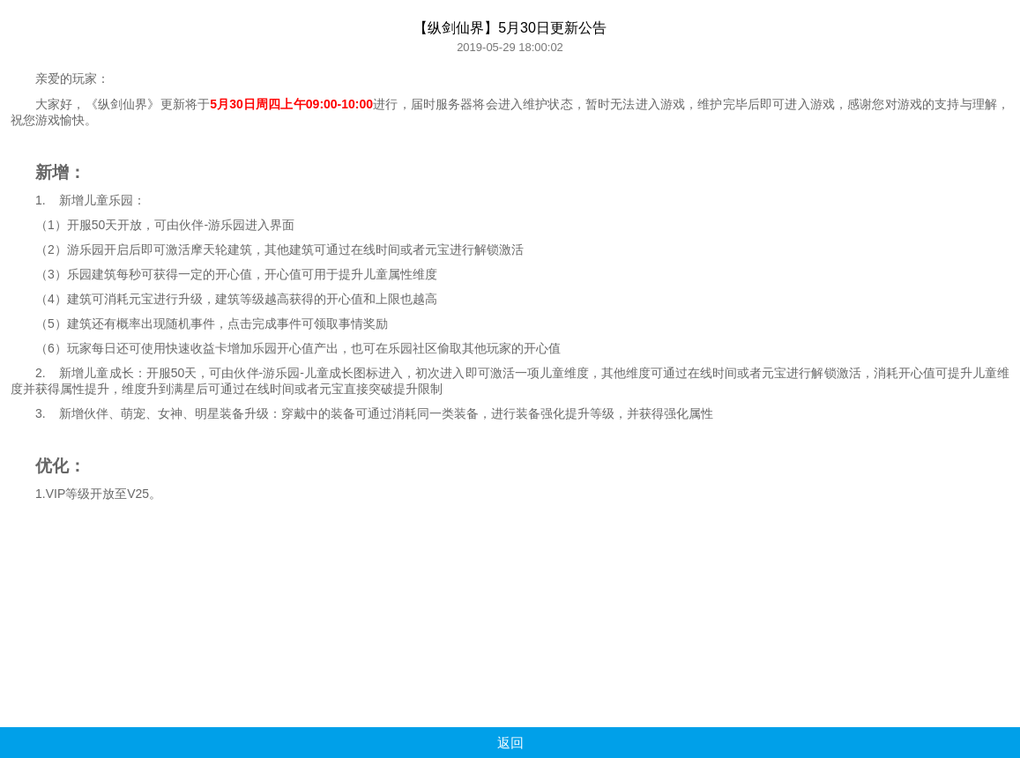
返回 (510, 742)
